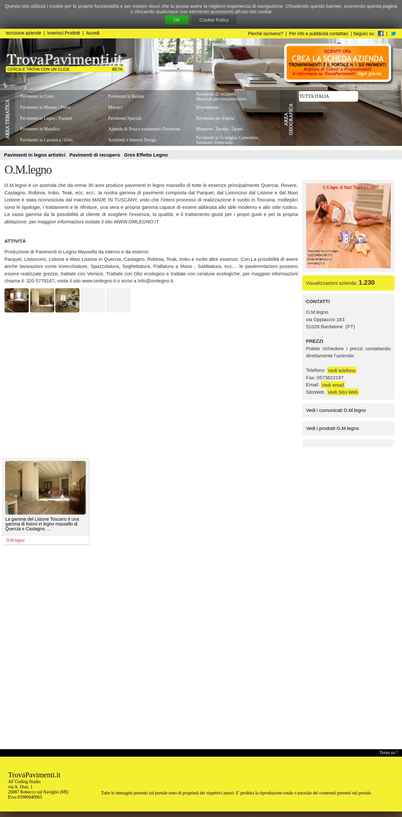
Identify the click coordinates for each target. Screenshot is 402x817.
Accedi (92, 33)
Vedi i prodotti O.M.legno (332, 428)
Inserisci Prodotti (63, 33)
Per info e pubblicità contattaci (318, 33)
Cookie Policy (214, 20)
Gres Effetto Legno (146, 155)
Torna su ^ (388, 752)
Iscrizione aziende (23, 33)
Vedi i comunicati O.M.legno (336, 410)
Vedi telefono (342, 370)
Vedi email (333, 384)
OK (176, 20)
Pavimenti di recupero (95, 155)
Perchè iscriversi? (265, 33)
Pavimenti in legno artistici (35, 155)
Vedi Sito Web (343, 392)
